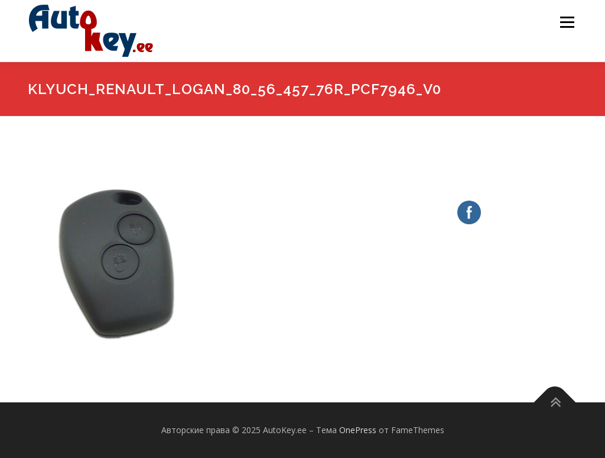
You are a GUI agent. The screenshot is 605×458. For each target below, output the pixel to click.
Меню (567, 22)
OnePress (357, 430)
